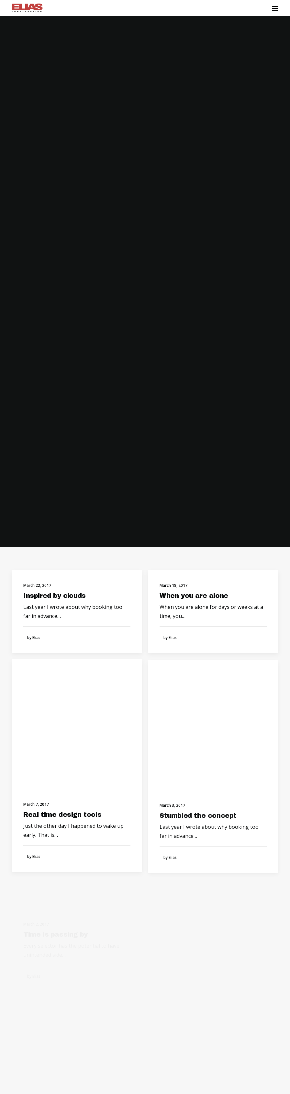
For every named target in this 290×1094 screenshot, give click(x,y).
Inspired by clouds (54, 165)
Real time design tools (62, 392)
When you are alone (194, 165)
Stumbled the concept (198, 412)
